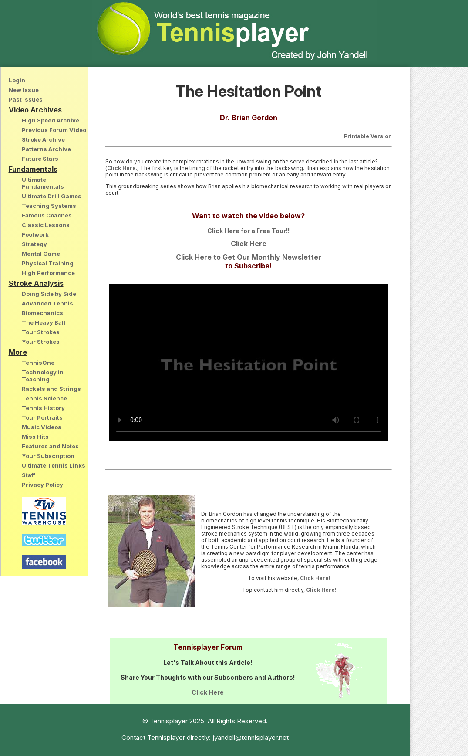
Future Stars (40, 158)
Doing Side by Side (49, 293)
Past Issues (26, 99)
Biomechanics (42, 312)
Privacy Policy (42, 484)
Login (17, 80)
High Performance (48, 272)
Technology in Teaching (43, 376)
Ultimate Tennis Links (53, 465)
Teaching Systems (49, 205)
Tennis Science (44, 398)
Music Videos (41, 427)
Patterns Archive (46, 149)
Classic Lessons (46, 224)
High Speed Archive (50, 120)
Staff (28, 474)
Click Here (121, 168)
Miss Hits (35, 436)
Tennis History (43, 407)
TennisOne (38, 362)
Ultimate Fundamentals (43, 183)
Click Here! (315, 578)
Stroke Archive (43, 139)
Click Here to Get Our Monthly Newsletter (248, 257)
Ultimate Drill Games (51, 196)
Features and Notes (50, 446)
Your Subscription (48, 455)
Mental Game (41, 253)
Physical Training (48, 263)
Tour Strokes (41, 332)
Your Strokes (41, 341)
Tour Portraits (42, 417)
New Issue (24, 89)
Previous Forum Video (54, 129)
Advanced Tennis (47, 303)
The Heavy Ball (43, 322)
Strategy (34, 244)
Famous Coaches (47, 215)
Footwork (35, 234)
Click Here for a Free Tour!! (248, 230)
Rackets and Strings (51, 388)
